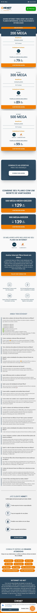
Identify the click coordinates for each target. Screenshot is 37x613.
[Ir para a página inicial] (6, 9)
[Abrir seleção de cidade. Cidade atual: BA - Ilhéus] (4, 2)
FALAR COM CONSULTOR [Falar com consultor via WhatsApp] (18, 274)
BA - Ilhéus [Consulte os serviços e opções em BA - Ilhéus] (28, 564)
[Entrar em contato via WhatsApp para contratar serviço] (31, 9)
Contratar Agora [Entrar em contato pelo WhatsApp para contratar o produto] (18, 107)
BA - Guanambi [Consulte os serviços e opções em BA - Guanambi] (18, 564)
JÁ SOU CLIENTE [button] (18, 537)
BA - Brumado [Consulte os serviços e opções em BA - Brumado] (19, 560)
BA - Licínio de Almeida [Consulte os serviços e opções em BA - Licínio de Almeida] (28, 567)
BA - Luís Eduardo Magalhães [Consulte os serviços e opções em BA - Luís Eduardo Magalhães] (11, 570)
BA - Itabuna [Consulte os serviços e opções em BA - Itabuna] (6, 567)
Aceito (10, 609)
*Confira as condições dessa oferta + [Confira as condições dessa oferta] (19, 98)
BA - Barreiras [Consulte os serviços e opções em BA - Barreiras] (8, 560)
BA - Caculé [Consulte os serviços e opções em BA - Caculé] (29, 560)
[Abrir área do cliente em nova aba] (31, 2)
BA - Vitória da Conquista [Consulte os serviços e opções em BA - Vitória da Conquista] (27, 570)
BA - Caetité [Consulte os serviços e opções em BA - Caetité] (8, 564)
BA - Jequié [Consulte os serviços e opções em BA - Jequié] (16, 567)
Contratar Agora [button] (18, 210)
